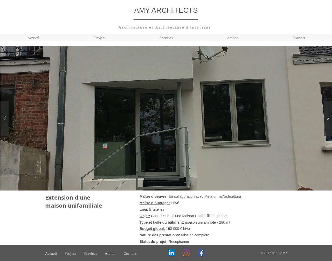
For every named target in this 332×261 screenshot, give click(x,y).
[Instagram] (186, 252)
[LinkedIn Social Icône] (171, 252)
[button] (166, 118)
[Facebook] (200, 252)
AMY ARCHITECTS (166, 10)
